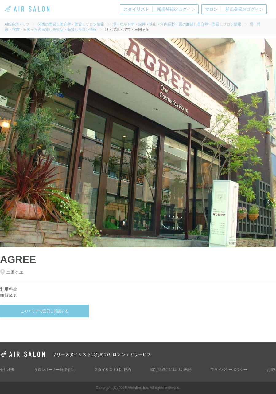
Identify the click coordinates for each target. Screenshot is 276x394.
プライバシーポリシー (228, 370)
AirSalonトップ (17, 24)
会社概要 (7, 370)
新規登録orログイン (159, 9)
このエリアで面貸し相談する (44, 311)
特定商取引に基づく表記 (170, 370)
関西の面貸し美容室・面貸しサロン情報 (71, 24)
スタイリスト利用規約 (112, 370)
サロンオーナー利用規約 (54, 370)
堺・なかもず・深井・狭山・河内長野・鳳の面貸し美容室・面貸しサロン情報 (176, 24)
